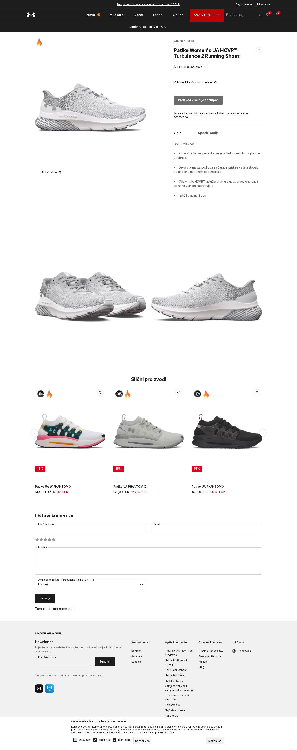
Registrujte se (244, 4)
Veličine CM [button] (211, 82)
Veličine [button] (196, 82)
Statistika (104, 740)
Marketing (124, 740)
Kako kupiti (171, 715)
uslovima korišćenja (70, 675)
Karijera (203, 661)
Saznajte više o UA (210, 656)
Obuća (178, 40)
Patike (190, 40)
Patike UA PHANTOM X (129, 486)
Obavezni (85, 740)
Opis (177, 133)
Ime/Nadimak (46, 524)
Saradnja (136, 656)
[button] (259, 58)
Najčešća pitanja (175, 710)
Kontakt (136, 650)
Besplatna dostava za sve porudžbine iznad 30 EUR (148, 4)
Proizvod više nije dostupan (198, 100)
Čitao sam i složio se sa (69, 675)
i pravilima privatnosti (92, 675)
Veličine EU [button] (181, 82)
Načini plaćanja (174, 680)
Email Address (47, 657)
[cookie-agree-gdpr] (215, 740)
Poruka (42, 547)
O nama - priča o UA (211, 650)
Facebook (245, 650)
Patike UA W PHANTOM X (53, 486)
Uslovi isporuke (174, 675)
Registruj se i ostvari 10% (147, 26)
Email (157, 524)
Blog (201, 667)
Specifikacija (208, 133)
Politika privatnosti (176, 669)
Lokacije (136, 661)
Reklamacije (172, 704)
